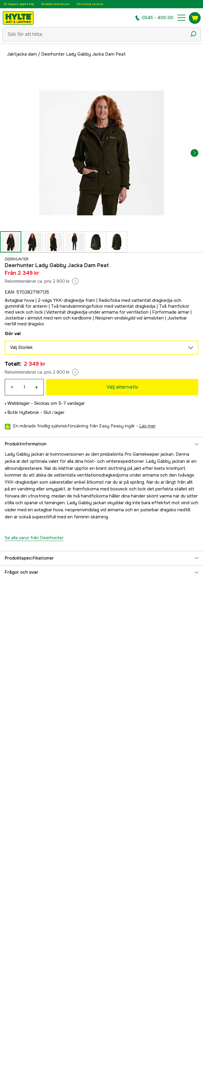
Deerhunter (17, 259)
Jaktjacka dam (22, 54)
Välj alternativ (122, 387)
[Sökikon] (193, 34)
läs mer (147, 426)
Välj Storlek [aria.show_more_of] (101, 347)
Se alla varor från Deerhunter (34, 538)
